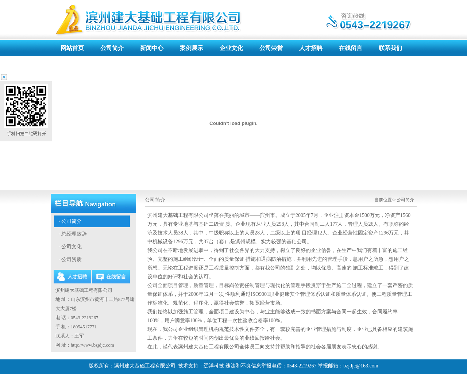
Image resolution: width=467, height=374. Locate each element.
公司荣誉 (271, 48)
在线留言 (350, 48)
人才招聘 (311, 48)
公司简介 (112, 48)
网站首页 (72, 48)
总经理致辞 (74, 234)
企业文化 (231, 48)
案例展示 (191, 48)
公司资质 (71, 259)
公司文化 (71, 246)
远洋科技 (214, 366)
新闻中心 (151, 48)
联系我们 (390, 48)
